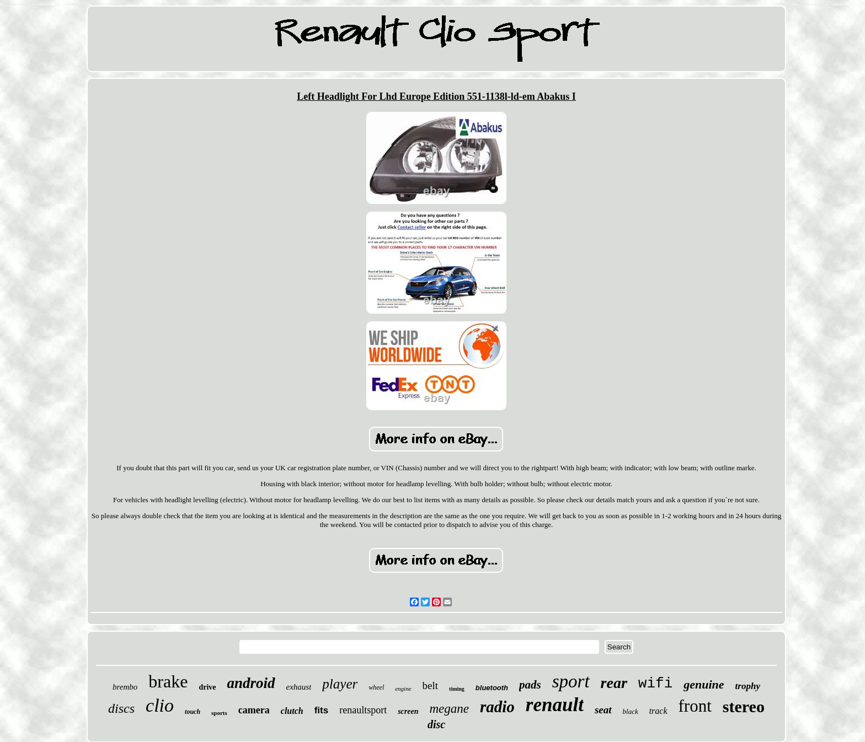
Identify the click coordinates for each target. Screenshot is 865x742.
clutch (292, 711)
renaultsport (363, 710)
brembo (125, 686)
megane (449, 709)
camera (254, 710)
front (695, 706)
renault (555, 705)
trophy (747, 686)
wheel (376, 687)
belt (431, 685)
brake (168, 681)
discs (121, 708)
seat (603, 710)
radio (497, 707)
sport (571, 681)
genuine (704, 684)
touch (192, 712)
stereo (744, 706)
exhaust (299, 686)
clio (160, 705)
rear (614, 682)
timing (456, 689)
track (658, 711)
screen (408, 711)
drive (207, 687)
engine (403, 688)
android (251, 683)
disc (436, 724)
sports (219, 712)
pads (530, 684)
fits (321, 710)
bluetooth (492, 688)
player (339, 683)
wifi (655, 683)
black (630, 711)
